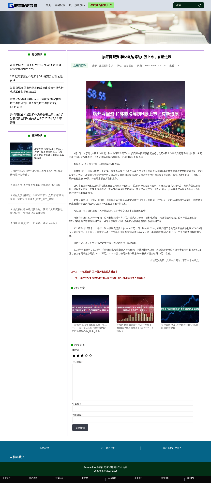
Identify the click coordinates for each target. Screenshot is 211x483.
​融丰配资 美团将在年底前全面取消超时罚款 (36, 184)
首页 (48, 5)
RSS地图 (111, 467)
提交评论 (80, 427)
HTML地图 (121, 467)
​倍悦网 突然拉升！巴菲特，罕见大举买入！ (36, 223)
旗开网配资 (79, 65)
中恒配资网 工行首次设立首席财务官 (99, 271)
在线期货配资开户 (101, 5)
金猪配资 (60, 5)
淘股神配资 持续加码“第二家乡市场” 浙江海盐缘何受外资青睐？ (113, 278)
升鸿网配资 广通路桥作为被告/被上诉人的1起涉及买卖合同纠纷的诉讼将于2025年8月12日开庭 (36, 118)
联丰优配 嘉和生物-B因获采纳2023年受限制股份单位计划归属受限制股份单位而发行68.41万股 (35, 103)
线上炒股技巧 (77, 5)
